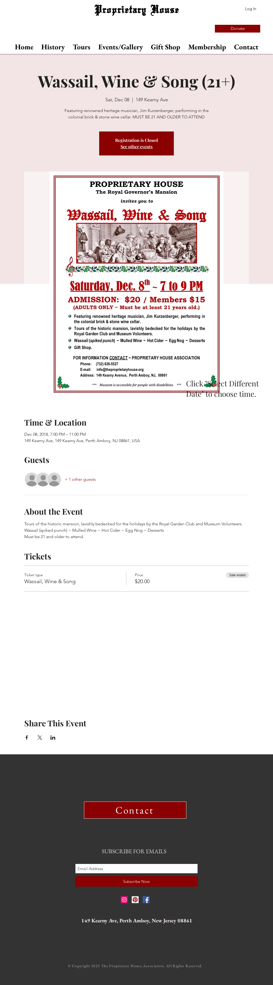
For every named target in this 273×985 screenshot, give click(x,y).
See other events (136, 146)
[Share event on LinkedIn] (52, 737)
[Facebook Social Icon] (146, 899)
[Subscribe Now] (136, 881)
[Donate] (237, 29)
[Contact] (135, 810)
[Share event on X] (39, 737)
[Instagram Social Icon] (124, 899)
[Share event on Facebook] (26, 737)
